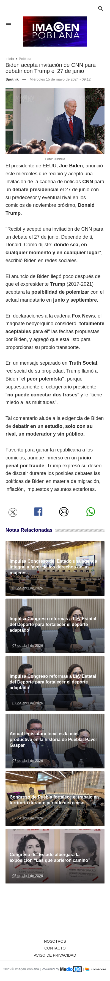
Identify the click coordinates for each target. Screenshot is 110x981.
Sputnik (12, 79)
